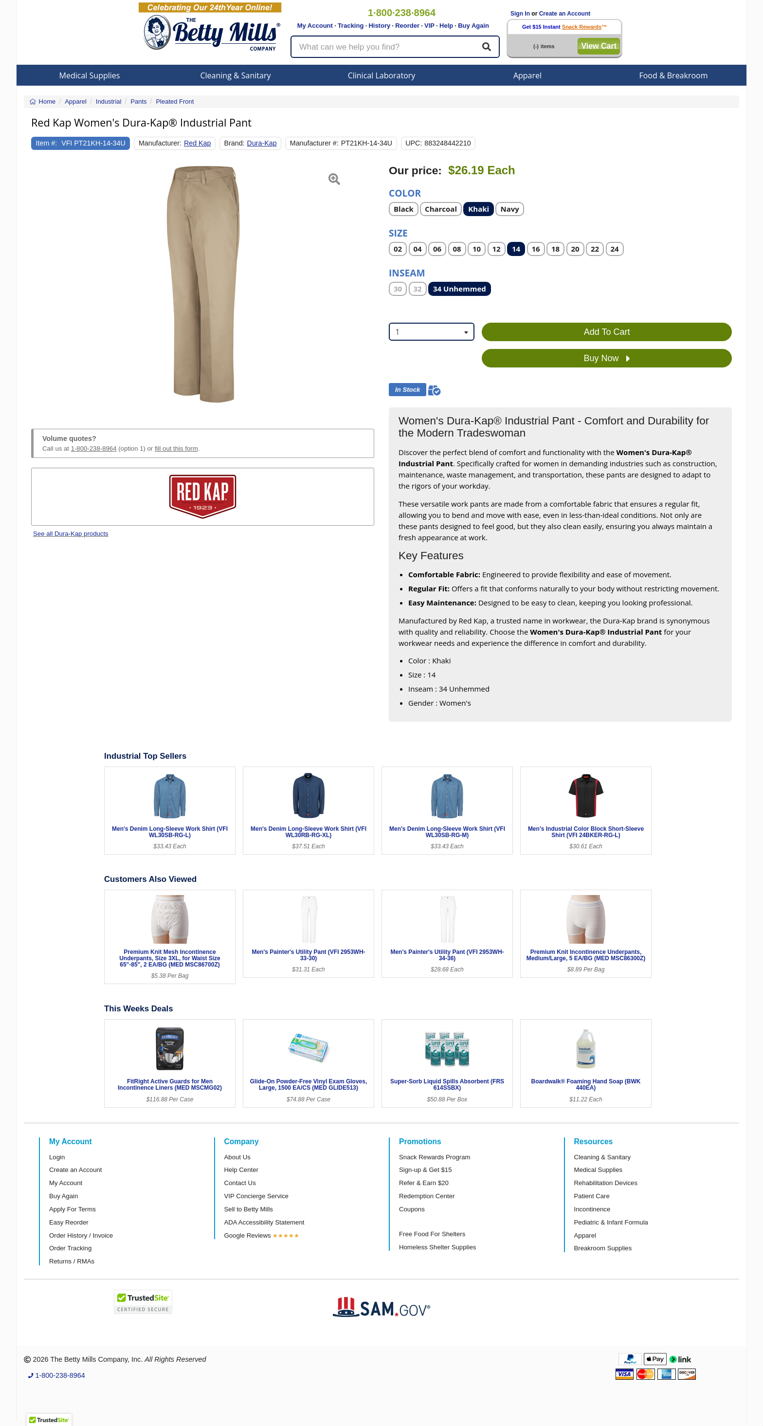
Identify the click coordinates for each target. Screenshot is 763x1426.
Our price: (415, 170)
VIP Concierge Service (256, 1196)
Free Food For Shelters (432, 1234)
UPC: (413, 143)
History (379, 25)
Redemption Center (426, 1196)
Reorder (407, 25)
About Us (237, 1157)
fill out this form (176, 448)
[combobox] (431, 332)
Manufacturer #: (314, 143)
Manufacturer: (160, 143)
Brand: (234, 143)
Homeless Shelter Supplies (437, 1247)
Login (57, 1157)
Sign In (520, 13)
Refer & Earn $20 (424, 1183)
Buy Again (473, 25)
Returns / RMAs (71, 1261)
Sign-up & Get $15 (425, 1169)
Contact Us (240, 1183)
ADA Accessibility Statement (264, 1222)
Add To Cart (607, 332)
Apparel (527, 75)
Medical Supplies (89, 75)
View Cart (599, 46)
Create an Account (565, 13)
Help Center (241, 1169)
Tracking (350, 25)
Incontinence (592, 1209)
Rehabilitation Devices (605, 1183)
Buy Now (607, 358)
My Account (315, 25)
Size (398, 232)
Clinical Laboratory (382, 75)
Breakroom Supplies (603, 1248)
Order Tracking (70, 1248)
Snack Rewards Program (435, 1157)
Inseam (407, 272)
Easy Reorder (69, 1222)
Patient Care (592, 1196)
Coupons (412, 1209)
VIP (429, 25)
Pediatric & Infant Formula (611, 1222)
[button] (43, 285)
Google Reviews (247, 1235)
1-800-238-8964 (94, 448)
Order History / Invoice (81, 1235)
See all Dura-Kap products (71, 533)
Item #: (46, 143)
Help (446, 25)
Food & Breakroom (673, 75)
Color (405, 192)
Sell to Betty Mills (248, 1209)
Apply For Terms (72, 1209)
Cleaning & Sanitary (235, 75)
